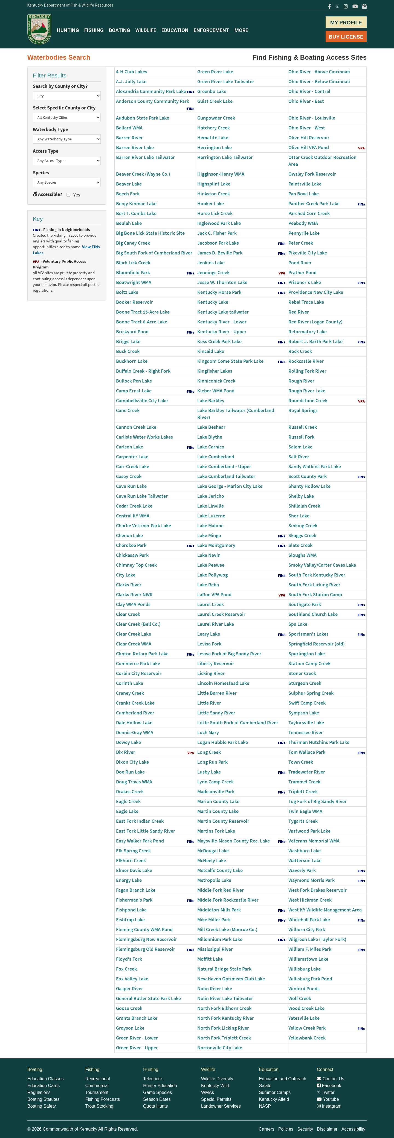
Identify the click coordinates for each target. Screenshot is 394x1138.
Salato (265, 1085)
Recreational (97, 1078)
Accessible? (47, 194)
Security (305, 1129)
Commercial (97, 1085)
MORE (241, 30)
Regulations (39, 1092)
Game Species (157, 1092)
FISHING (94, 30)
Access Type (45, 151)
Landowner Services (221, 1106)
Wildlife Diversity (217, 1078)
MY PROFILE (346, 22)
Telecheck (153, 1078)
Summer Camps (275, 1092)
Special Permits (216, 1099)
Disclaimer (327, 1129)
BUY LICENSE (346, 37)
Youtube (328, 1099)
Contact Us (330, 1078)
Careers (266, 1129)
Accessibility (353, 1129)
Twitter (325, 1092)
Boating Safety (41, 1106)
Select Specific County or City (64, 108)
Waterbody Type (50, 129)
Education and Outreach (282, 1078)
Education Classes (45, 1078)
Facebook (329, 1085)
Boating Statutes (43, 1099)
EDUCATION (175, 30)
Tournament (97, 1092)
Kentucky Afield (274, 1099)
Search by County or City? (60, 86)
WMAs (207, 1092)
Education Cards (43, 1085)
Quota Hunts (155, 1106)
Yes (73, 195)
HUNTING (68, 30)
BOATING (119, 30)
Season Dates (157, 1099)
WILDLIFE (145, 30)
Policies (285, 1129)
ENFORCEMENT (211, 30)
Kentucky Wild (215, 1085)
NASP (265, 1106)
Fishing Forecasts (102, 1099)
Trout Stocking (99, 1106)
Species (41, 173)
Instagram (329, 1106)
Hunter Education (160, 1085)
